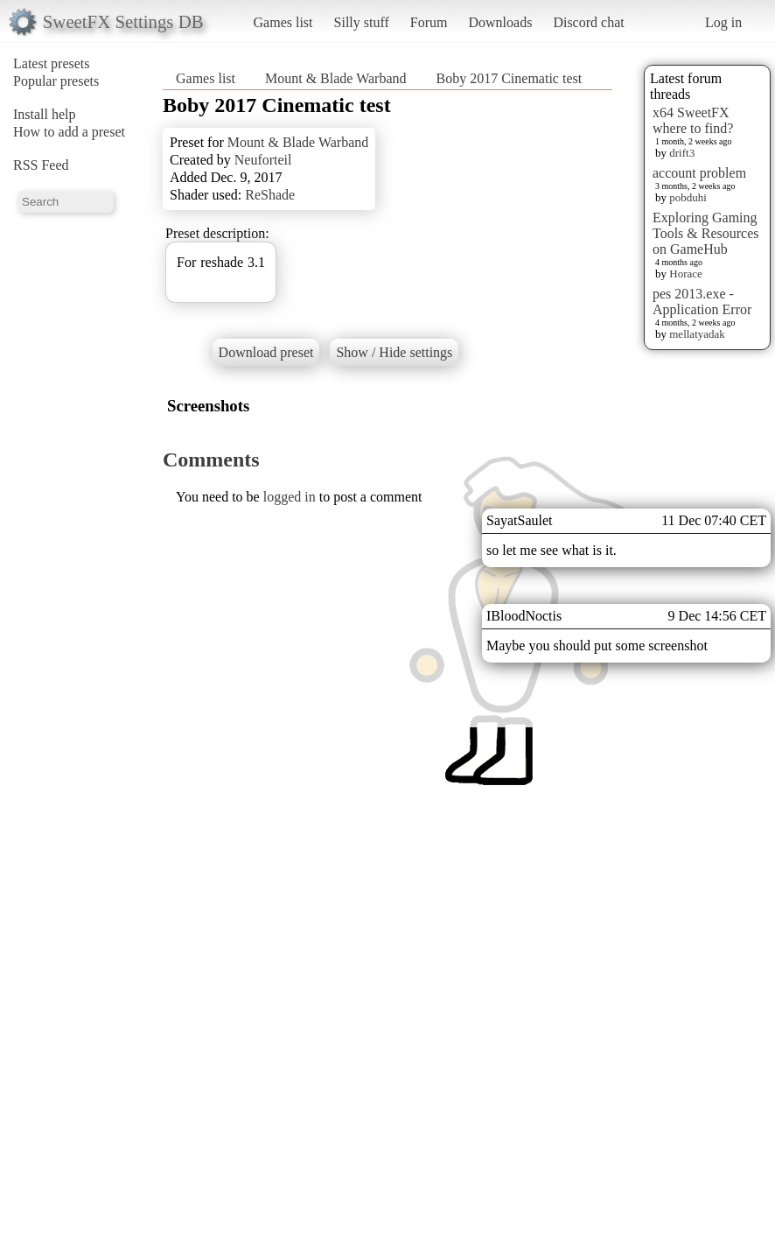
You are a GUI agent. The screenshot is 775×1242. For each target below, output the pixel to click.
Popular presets (56, 81)
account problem (699, 172)
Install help (44, 114)
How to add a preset (69, 131)
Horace (685, 273)
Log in (723, 22)
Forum (429, 22)
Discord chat (588, 22)
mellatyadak (697, 333)
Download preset (266, 352)
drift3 (682, 152)
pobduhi (688, 197)
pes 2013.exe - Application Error (702, 301)
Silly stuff (361, 22)
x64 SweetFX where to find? (693, 120)
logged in (289, 496)
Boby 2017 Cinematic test (509, 78)
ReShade (270, 194)
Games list (283, 22)
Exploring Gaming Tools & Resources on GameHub (706, 233)
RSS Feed (41, 165)
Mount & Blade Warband (336, 78)
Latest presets (51, 63)
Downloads (500, 22)
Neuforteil (263, 159)
